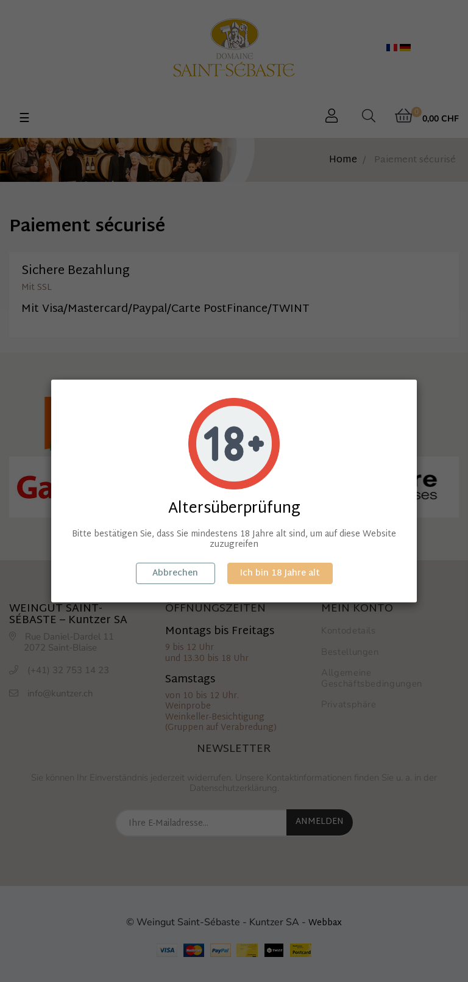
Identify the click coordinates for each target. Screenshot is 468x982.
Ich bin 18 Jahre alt (280, 573)
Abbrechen (175, 573)
